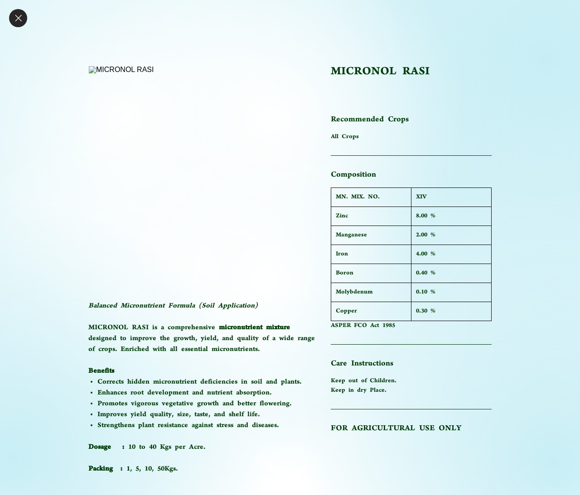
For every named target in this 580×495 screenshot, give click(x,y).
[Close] (18, 18)
